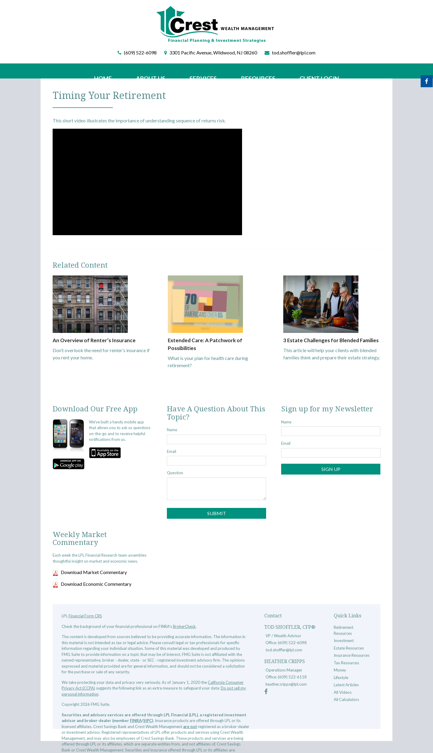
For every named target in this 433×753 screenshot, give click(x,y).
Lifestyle (341, 677)
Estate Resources (349, 648)
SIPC (147, 720)
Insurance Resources (352, 655)
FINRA (136, 720)
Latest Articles (346, 684)
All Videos (343, 692)
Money (340, 670)
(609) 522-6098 (140, 52)
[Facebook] (266, 692)
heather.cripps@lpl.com (286, 684)
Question (175, 472)
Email (171, 451)
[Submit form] (216, 513)
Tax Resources (346, 662)
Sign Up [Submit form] (330, 469)
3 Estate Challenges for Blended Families (328, 340)
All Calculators (346, 699)
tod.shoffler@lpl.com (293, 52)
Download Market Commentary (94, 572)
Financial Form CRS (85, 615)
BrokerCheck (184, 626)
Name (172, 429)
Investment (344, 640)
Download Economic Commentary (96, 584)
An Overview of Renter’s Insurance (91, 340)
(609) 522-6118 (292, 677)
